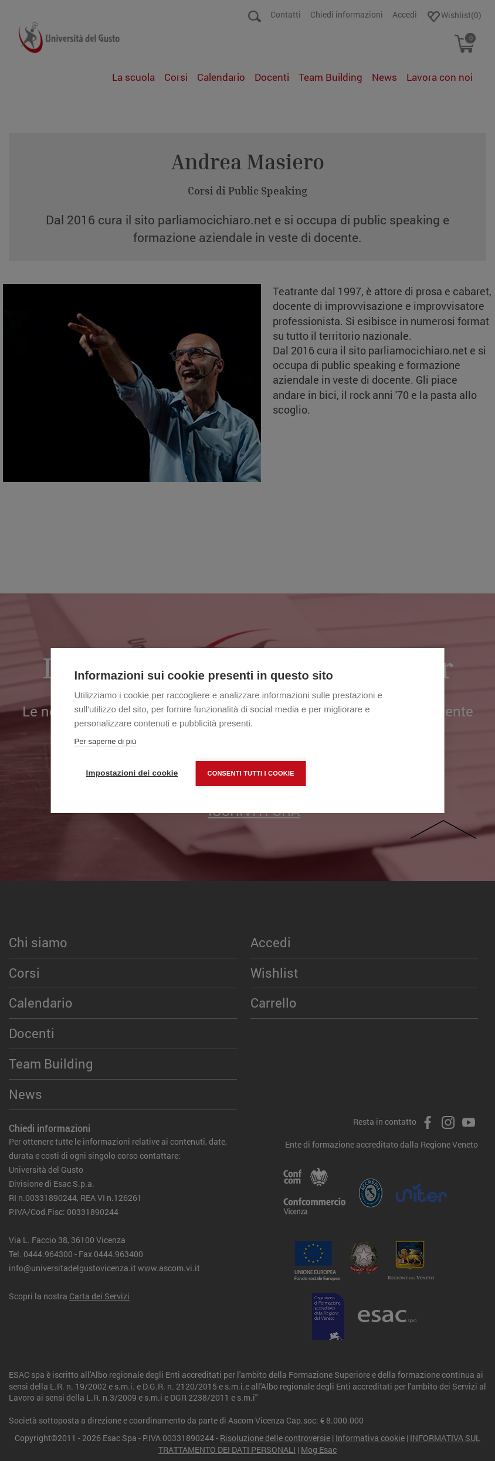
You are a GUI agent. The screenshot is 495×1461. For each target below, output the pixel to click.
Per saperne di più (105, 741)
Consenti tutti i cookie (250, 773)
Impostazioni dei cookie (132, 773)
